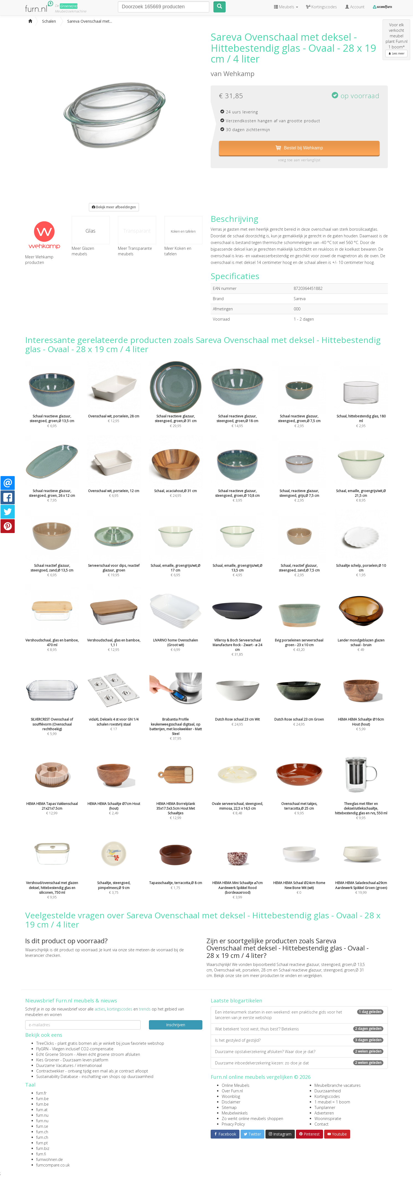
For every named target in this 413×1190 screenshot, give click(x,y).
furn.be (42, 1098)
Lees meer (396, 53)
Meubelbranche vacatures (337, 1085)
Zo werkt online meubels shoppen (252, 1118)
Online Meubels (235, 1085)
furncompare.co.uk (53, 1165)
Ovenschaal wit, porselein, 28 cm (243, 970)
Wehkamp (238, 73)
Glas (90, 230)
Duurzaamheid (327, 1090)
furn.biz (42, 1148)
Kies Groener (47, 1059)
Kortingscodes (327, 1096)
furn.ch (42, 1131)
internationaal (89, 1065)
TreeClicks (45, 1043)
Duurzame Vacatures (55, 1065)
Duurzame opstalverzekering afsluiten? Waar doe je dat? (299, 1051)
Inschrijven (175, 1024)
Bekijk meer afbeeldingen (114, 207)
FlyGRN (42, 1048)
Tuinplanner (324, 1107)
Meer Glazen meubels (83, 251)
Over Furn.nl (232, 1090)
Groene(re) (68, 6)
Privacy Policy (233, 1124)
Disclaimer (231, 1102)
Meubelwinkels (235, 1113)
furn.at (42, 1109)
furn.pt (42, 1142)
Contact (321, 1124)
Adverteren (324, 1113)
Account (355, 6)
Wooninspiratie (327, 1118)
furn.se (42, 1126)
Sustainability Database (57, 1076)
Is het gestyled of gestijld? (299, 1040)
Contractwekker (50, 1071)
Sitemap (229, 1107)
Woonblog (231, 1096)
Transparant (137, 230)
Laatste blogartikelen (236, 1000)
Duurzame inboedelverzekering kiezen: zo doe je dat (299, 1063)
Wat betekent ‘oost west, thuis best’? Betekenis (299, 1028)
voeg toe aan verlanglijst (299, 160)
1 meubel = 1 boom (332, 1102)
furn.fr (41, 1093)
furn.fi (41, 1154)
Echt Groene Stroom (54, 1054)
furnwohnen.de (49, 1159)
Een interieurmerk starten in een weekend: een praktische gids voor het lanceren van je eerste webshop (299, 1014)
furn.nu (42, 1115)
